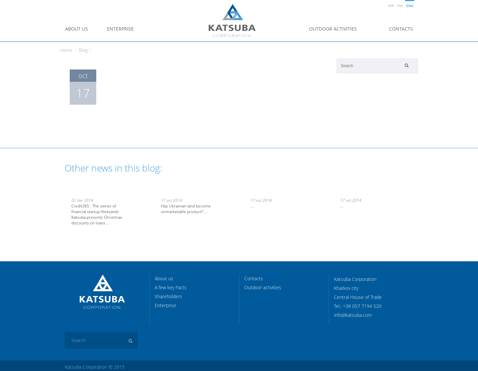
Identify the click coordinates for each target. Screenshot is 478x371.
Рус (400, 5)
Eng (409, 5)
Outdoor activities (333, 29)
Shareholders (168, 296)
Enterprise (120, 29)
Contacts (401, 29)
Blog (83, 50)
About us (76, 29)
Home (66, 50)
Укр (391, 5)
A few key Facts (171, 287)
